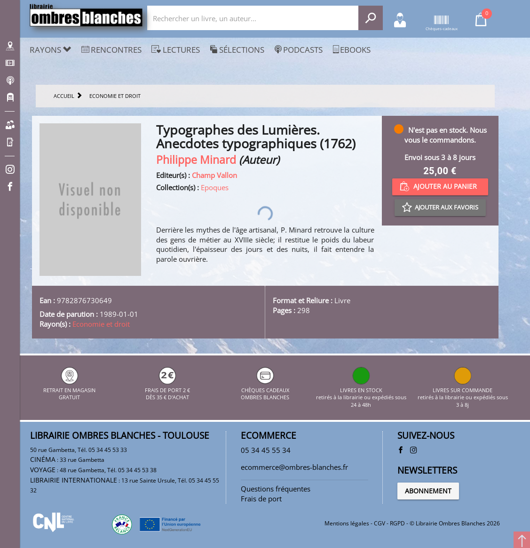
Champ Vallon (214, 175)
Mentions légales (346, 523)
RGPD (397, 523)
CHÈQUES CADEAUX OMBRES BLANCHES (265, 390)
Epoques (215, 187)
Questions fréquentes (275, 488)
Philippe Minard (196, 160)
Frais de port (261, 498)
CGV (379, 523)
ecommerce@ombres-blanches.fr (294, 467)
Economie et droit (101, 324)
